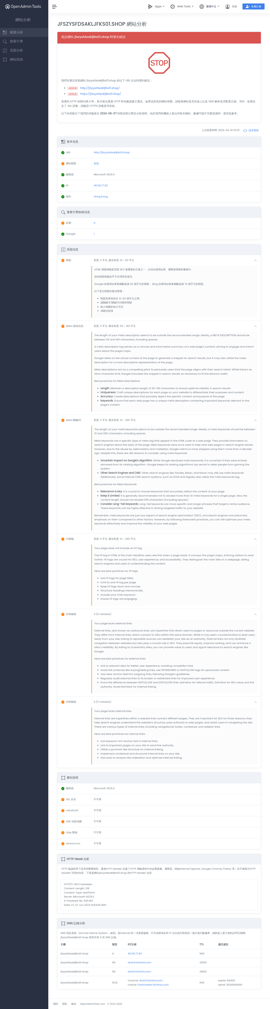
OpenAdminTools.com (94, 1003)
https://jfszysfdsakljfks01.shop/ (102, 94)
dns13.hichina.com (141, 971)
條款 (75, 1003)
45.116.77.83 (136, 953)
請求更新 (251, 130)
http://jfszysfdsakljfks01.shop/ (102, 88)
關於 (58, 1003)
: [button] (68, 260)
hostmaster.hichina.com (154, 985)
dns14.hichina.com (141, 962)
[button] (177, 260)
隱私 (66, 1003)
